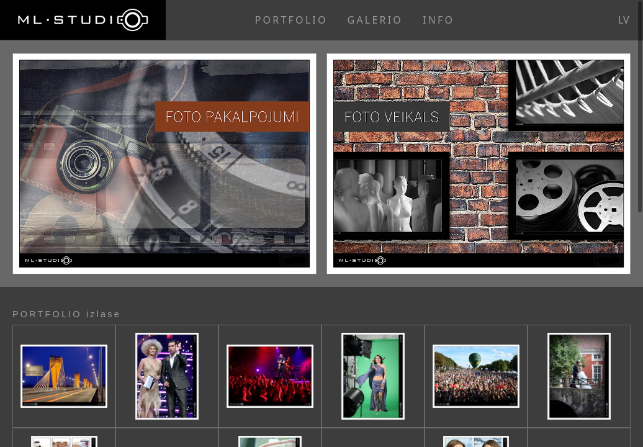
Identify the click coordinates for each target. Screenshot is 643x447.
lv (623, 20)
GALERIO (375, 20)
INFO (438, 20)
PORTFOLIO (291, 20)
